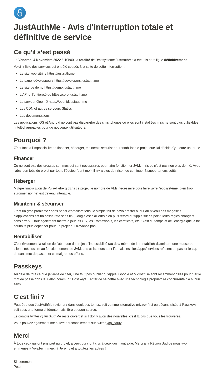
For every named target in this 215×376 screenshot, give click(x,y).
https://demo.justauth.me (62, 87)
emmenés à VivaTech (30, 348)
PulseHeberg (57, 188)
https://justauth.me (61, 73)
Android (54, 122)
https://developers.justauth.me (76, 80)
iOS (41, 122)
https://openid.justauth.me (68, 101)
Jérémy (64, 348)
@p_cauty (114, 323)
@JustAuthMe (50, 316)
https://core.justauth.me (69, 94)
